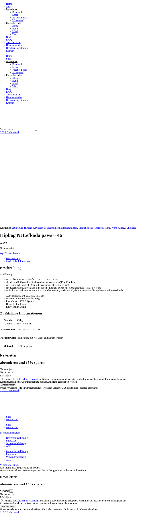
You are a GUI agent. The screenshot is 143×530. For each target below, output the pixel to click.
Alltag (15, 26)
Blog (8, 37)
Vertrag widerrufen (9, 518)
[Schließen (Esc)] (10, 523)
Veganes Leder (19, 17)
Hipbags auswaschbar (34, 138)
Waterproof (17, 20)
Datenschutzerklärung (27, 289)
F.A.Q (9, 39)
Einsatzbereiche (14, 23)
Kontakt (10, 50)
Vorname (4, 279)
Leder (15, 14)
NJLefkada (130, 138)
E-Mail (4, 285)
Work (15, 34)
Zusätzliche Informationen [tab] (19, 171)
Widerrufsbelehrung (16, 353)
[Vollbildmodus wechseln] (4, 523)
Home (9, 3)
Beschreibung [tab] (13, 168)
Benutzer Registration (17, 48)
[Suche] (35, 130)
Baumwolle (18, 12)
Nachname (5, 282)
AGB (8, 356)
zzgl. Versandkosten (10, 163)
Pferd (15, 31)
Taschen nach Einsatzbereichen (62, 138)
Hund (15, 28)
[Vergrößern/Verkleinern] (1, 523)
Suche (3, 129)
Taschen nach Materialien (91, 138)
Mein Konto (12, 329)
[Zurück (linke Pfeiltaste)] (1, 526)
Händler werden (14, 45)
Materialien (12, 9)
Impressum (11, 350)
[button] (24, 528)
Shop (8, 6)
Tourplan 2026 (13, 42)
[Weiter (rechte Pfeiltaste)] (4, 526)
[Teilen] (7, 523)
